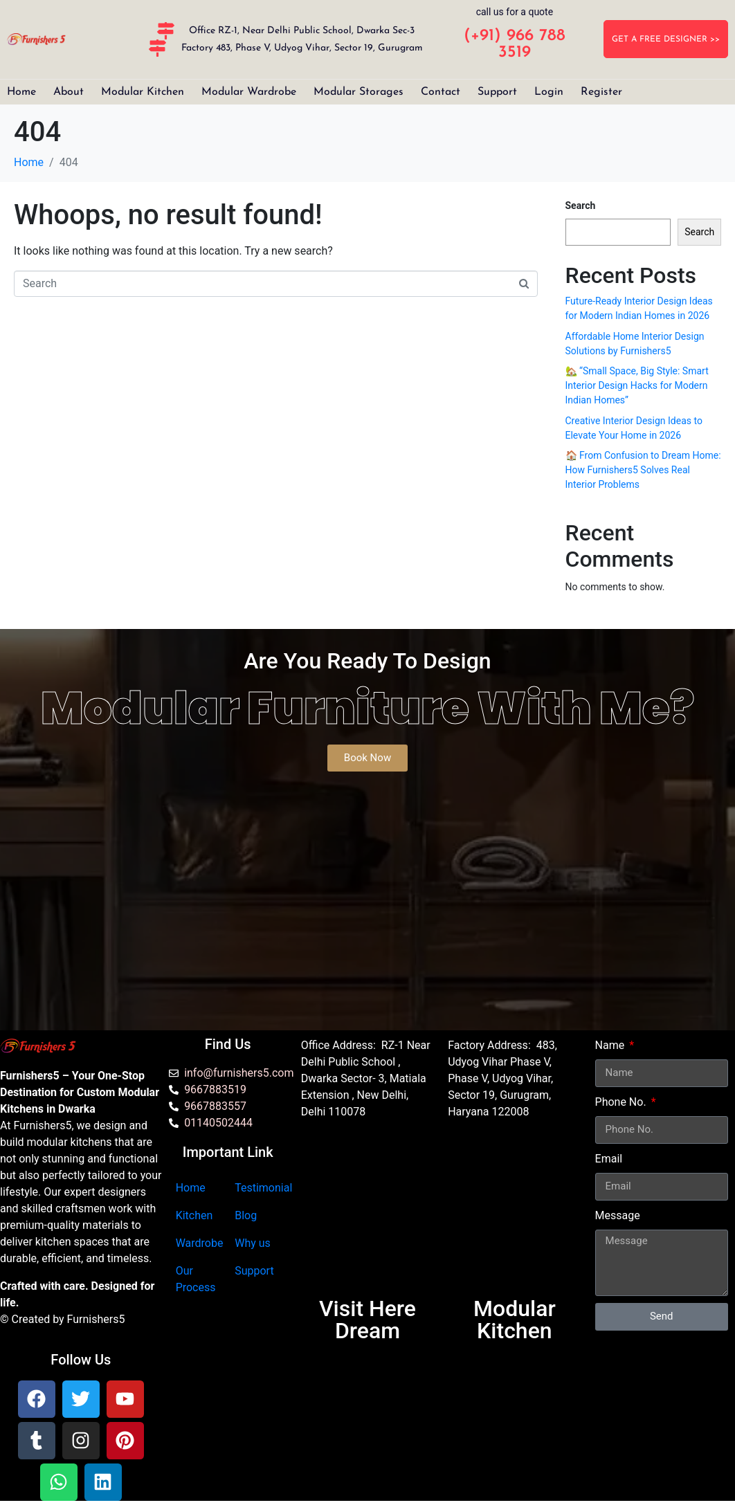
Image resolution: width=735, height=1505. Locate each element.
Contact (440, 92)
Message (617, 1215)
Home (21, 92)
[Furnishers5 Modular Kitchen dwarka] (367, 1214)
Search (580, 205)
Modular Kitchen (142, 92)
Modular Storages (358, 92)
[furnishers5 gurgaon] (514, 1214)
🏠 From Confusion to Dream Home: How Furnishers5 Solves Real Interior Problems (643, 470)
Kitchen (194, 1215)
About (68, 92)
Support (497, 92)
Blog (246, 1215)
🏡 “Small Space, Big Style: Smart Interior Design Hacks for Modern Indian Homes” (637, 385)
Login (548, 92)
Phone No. (622, 1102)
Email (609, 1158)
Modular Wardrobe (248, 92)
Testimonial (263, 1187)
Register (601, 92)
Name (611, 1045)
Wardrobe (200, 1243)
